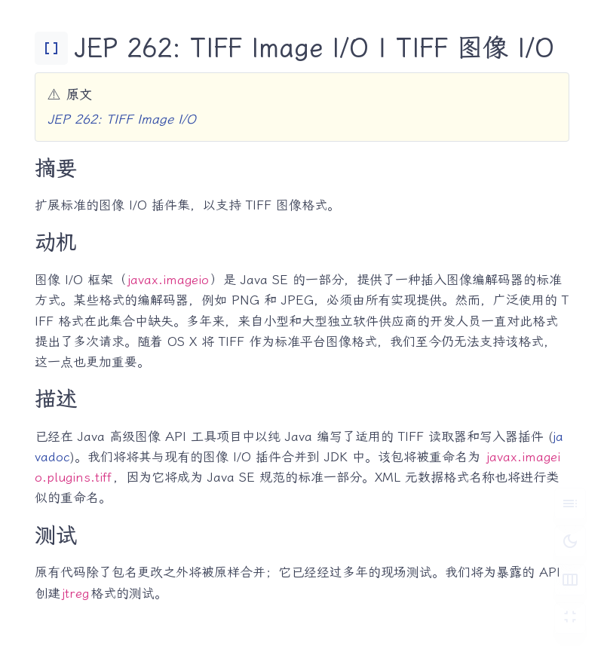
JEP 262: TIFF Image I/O (122, 119)
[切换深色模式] (570, 541)
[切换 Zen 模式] (570, 618)
